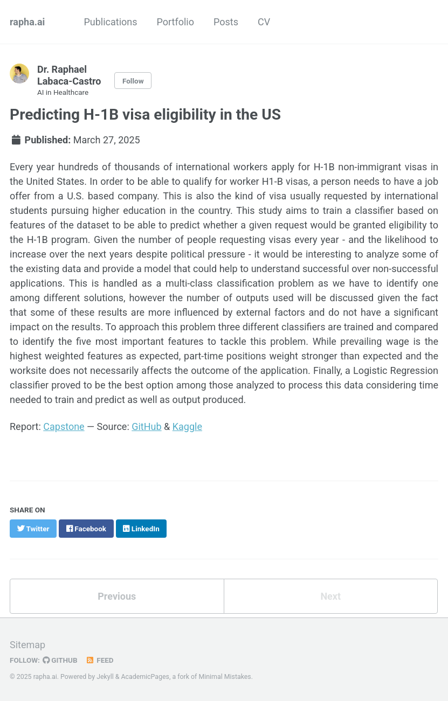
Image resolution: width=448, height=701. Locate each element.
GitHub (146, 426)
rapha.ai (27, 21)
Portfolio (175, 21)
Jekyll (105, 677)
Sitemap (27, 644)
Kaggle (187, 426)
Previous (117, 596)
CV (264, 21)
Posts (225, 21)
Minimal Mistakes (224, 677)
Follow (133, 81)
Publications (110, 21)
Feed (100, 660)
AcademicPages (145, 677)
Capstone (63, 426)
